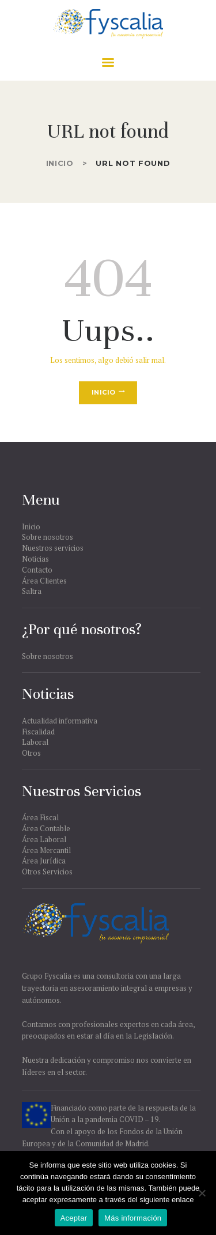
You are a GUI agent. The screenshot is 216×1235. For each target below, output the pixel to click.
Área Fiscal (40, 817)
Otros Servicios (47, 871)
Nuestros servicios (53, 548)
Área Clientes (44, 580)
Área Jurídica (44, 860)
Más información (132, 1218)
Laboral (35, 742)
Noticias (35, 559)
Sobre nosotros (47, 537)
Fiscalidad (38, 731)
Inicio (60, 163)
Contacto (37, 570)
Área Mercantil (46, 850)
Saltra (31, 591)
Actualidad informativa (59, 720)
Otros (31, 753)
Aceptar (74, 1218)
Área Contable (46, 828)
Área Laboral (44, 839)
